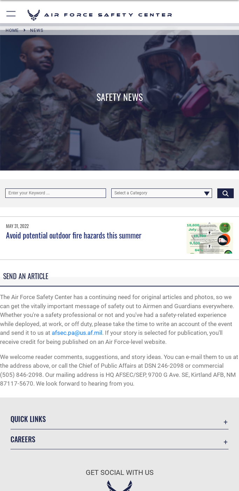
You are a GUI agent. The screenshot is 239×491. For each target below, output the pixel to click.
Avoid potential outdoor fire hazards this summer (73, 235)
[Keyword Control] (55, 193)
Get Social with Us (120, 472)
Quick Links (28, 419)
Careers (22, 439)
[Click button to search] (225, 193)
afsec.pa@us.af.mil (77, 332)
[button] (11, 15)
